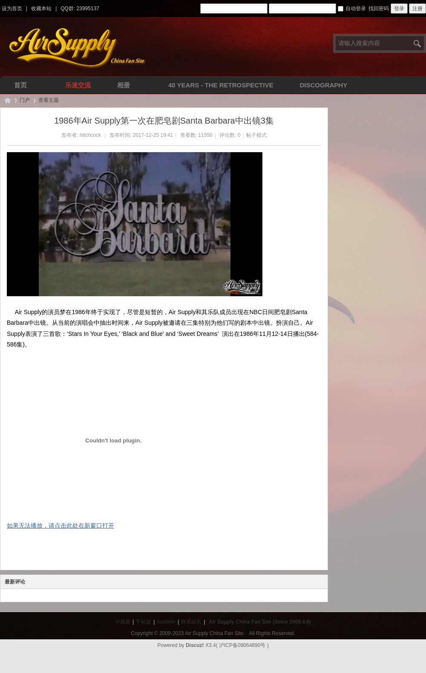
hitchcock (90, 135)
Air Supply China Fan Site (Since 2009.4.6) (260, 622)
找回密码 (378, 9)
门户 (25, 100)
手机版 (143, 622)
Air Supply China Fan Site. (215, 633)
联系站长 (191, 622)
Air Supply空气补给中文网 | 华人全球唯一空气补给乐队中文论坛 (7, 100)
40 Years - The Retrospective (220, 85)
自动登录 (352, 9)
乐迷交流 (78, 85)
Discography (323, 85)
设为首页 (12, 9)
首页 (20, 85)
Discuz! (195, 645)
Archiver (166, 622)
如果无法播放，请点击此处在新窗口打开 (60, 525)
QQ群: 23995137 (79, 9)
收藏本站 (41, 9)
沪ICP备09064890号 (242, 645)
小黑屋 (122, 622)
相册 (123, 85)
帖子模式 (256, 135)
